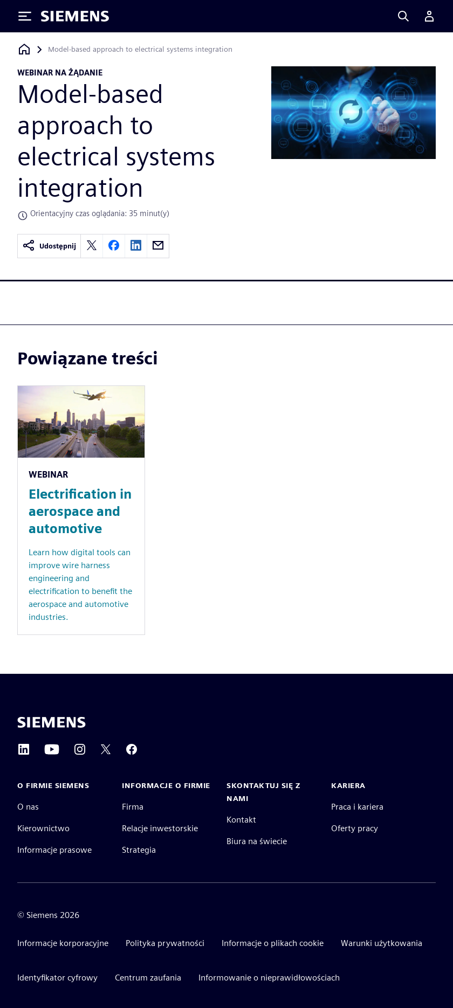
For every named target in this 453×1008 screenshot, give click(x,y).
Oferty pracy (354, 828)
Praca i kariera (357, 807)
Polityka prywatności (165, 943)
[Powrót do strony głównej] (24, 49)
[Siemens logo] (75, 16)
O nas (28, 807)
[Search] (403, 16)
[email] (158, 246)
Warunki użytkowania (381, 943)
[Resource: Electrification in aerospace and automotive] (81, 509)
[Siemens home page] (51, 722)
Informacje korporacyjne (62, 943)
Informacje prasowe (54, 850)
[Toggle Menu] (24, 16)
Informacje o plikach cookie (273, 943)
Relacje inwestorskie (160, 828)
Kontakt (241, 819)
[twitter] (91, 246)
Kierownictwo (43, 828)
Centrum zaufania (148, 977)
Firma (132, 807)
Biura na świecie (256, 841)
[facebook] (114, 246)
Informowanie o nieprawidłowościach (269, 977)
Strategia (139, 850)
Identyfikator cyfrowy (57, 977)
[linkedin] (136, 246)
